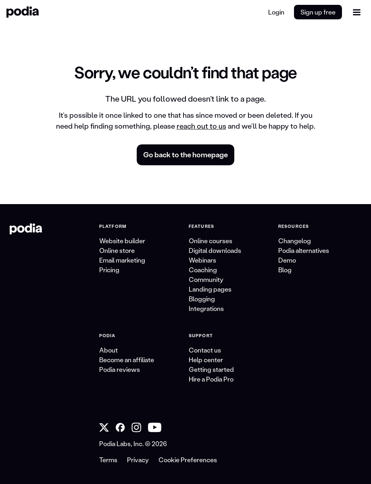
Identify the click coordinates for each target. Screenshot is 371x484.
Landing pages (210, 289)
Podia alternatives (303, 250)
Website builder (122, 240)
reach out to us (201, 126)
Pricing (109, 269)
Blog (285, 269)
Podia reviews (119, 369)
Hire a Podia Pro (211, 379)
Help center (206, 359)
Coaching (203, 269)
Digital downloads (215, 250)
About (108, 350)
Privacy (138, 459)
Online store (117, 250)
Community (206, 279)
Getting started (211, 369)
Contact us (205, 350)
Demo (287, 260)
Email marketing (122, 260)
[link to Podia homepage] (26, 229)
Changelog (294, 240)
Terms (108, 459)
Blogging (202, 298)
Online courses (210, 240)
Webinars (202, 260)
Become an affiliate (126, 359)
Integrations (206, 308)
